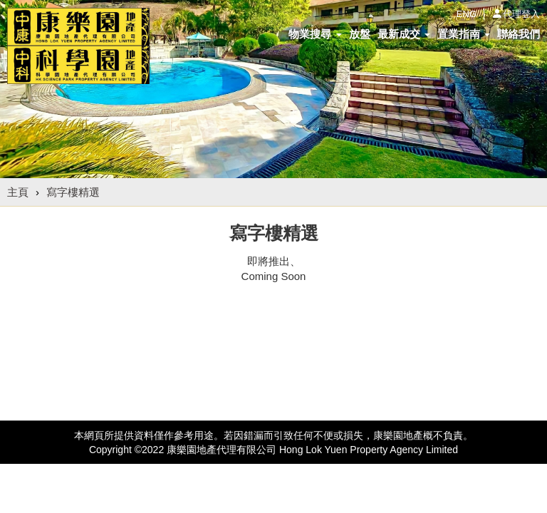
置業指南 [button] (463, 34)
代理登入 (521, 14)
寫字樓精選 (73, 192)
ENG (466, 14)
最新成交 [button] (403, 34)
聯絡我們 (518, 34)
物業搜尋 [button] (314, 34)
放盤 (359, 34)
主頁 (17, 192)
